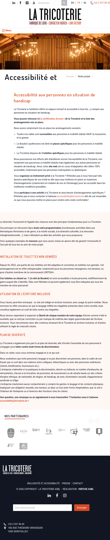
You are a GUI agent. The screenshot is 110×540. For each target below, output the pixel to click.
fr (78, 3)
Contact (78, 483)
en (72, 3)
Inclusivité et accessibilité (43, 483)
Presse (66, 483)
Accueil (70, 76)
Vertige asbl (86, 489)
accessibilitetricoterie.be (70, 196)
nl (85, 3)
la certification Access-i (52, 118)
